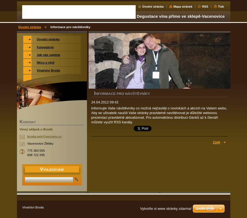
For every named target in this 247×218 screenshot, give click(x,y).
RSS (205, 6)
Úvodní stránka (153, 6)
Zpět (216, 142)
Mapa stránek (183, 6)
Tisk (221, 6)
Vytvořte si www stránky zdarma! (165, 209)
